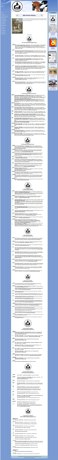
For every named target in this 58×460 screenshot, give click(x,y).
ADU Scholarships (4, 20)
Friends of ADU (3, 23)
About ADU (3, 14)
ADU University (3, 19)
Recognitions (3, 22)
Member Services (3, 25)
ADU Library (3, 26)
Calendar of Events (4, 17)
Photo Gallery (3, 28)
